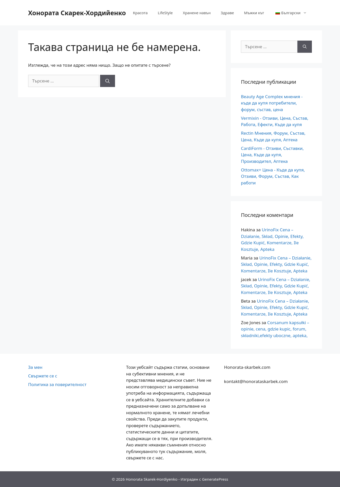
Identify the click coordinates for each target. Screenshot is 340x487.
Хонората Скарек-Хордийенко (77, 12)
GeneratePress (215, 479)
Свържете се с (42, 376)
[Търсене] (107, 81)
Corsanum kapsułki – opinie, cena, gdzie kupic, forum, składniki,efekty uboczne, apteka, (275, 329)
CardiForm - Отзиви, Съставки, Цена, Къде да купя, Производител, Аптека (272, 154)
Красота (140, 12)
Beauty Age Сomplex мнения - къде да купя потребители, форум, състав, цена (272, 103)
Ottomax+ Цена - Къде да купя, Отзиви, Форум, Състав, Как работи (273, 176)
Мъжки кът (254, 12)
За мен (35, 367)
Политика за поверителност (57, 384)
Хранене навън (197, 12)
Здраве (227, 12)
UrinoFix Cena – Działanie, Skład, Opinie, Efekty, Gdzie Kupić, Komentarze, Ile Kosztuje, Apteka (276, 264)
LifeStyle (165, 12)
